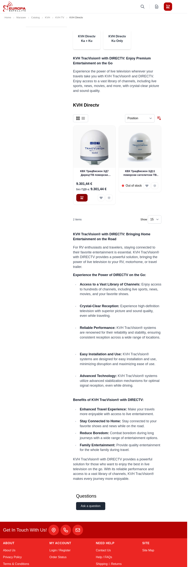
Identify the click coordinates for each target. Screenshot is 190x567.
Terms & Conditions (16, 563)
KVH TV (59, 17)
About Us (9, 550)
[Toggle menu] (178, 6)
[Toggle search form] (142, 6)
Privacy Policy (12, 557)
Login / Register (60, 550)
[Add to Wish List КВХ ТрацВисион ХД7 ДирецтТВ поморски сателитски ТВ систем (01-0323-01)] (101, 197)
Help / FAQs (104, 557)
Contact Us (103, 550)
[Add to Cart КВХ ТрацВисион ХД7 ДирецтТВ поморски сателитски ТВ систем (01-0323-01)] (82, 198)
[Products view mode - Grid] (78, 118)
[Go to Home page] (14, 7)
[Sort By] (140, 118)
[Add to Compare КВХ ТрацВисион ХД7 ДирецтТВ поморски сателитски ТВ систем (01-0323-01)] (109, 197)
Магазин (21, 17)
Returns (116, 563)
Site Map (148, 550)
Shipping (102, 563)
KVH (47, 17)
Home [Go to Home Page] (8, 17)
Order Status (58, 557)
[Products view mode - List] (83, 118)
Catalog (35, 17)
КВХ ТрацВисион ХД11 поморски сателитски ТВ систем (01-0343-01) (140, 173)
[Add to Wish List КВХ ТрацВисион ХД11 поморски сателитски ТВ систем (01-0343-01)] (146, 185)
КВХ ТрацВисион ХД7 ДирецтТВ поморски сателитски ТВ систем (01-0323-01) (94, 173)
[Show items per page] (154, 219)
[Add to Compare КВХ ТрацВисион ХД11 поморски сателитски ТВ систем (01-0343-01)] (154, 185)
